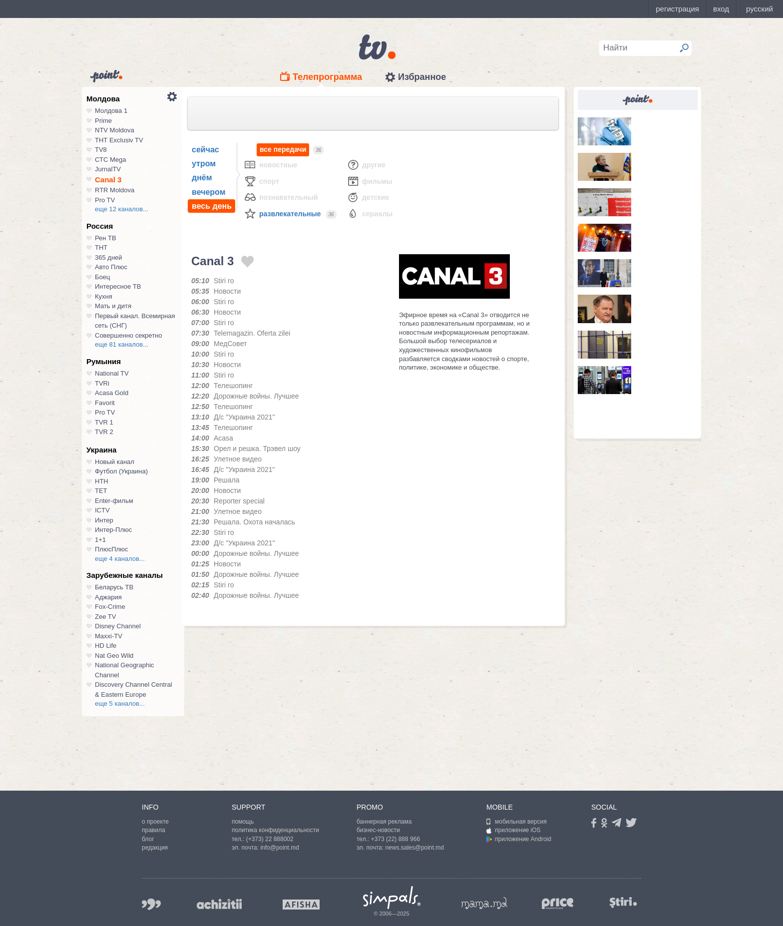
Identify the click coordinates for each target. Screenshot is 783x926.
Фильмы (369, 181)
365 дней (108, 257)
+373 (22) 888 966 (395, 839)
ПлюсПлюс (111, 549)
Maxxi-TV (108, 636)
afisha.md (301, 905)
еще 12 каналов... (121, 209)
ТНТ (101, 247)
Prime (103, 120)
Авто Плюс (111, 267)
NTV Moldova (114, 130)
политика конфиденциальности (275, 830)
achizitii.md (219, 904)
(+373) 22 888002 (270, 839)
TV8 (101, 149)
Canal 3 (108, 179)
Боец (102, 277)
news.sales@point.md (414, 847)
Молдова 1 (111, 110)
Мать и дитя (113, 306)
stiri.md (623, 902)
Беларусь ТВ (114, 587)
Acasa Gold (111, 393)
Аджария (108, 597)
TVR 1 (104, 422)
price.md (558, 904)
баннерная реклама (384, 821)
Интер (104, 520)
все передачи (283, 149)
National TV (112, 373)
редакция (155, 847)
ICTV (102, 510)
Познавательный (281, 197)
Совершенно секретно (128, 335)
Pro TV (105, 200)
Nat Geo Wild (114, 655)
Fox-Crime (110, 606)
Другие (366, 164)
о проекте (155, 821)
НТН (101, 481)
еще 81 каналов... (121, 344)
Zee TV (105, 616)
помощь (243, 821)
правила (153, 830)
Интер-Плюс (113, 529)
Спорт (261, 181)
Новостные (271, 164)
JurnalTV (108, 169)
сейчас (205, 149)
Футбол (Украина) (121, 471)
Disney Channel (118, 626)
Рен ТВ (105, 238)
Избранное (422, 77)
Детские (368, 197)
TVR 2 (104, 432)
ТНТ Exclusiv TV (119, 140)
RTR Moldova (114, 190)
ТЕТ (101, 490)
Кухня (103, 296)
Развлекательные (282, 213)
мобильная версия (516, 821)
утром (204, 163)
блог (148, 839)
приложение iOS (513, 830)
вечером (208, 192)
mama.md (484, 903)
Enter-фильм (114, 500)
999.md (151, 904)
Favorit (105, 403)
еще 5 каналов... (120, 703)
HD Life (105, 645)
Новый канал (114, 461)
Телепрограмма (327, 77)
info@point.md (279, 847)
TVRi (102, 383)
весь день (212, 206)
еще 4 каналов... (120, 558)
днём (202, 177)
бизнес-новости (378, 830)
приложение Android (518, 839)
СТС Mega (110, 159)
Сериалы (369, 213)
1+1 (100, 539)
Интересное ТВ (118, 286)
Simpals (391, 897)
